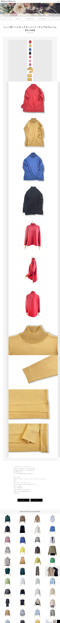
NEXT (36, 500)
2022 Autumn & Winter (30, 32)
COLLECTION (18, 18)
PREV (23, 500)
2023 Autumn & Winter (42, 18)
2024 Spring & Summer (30, 18)
